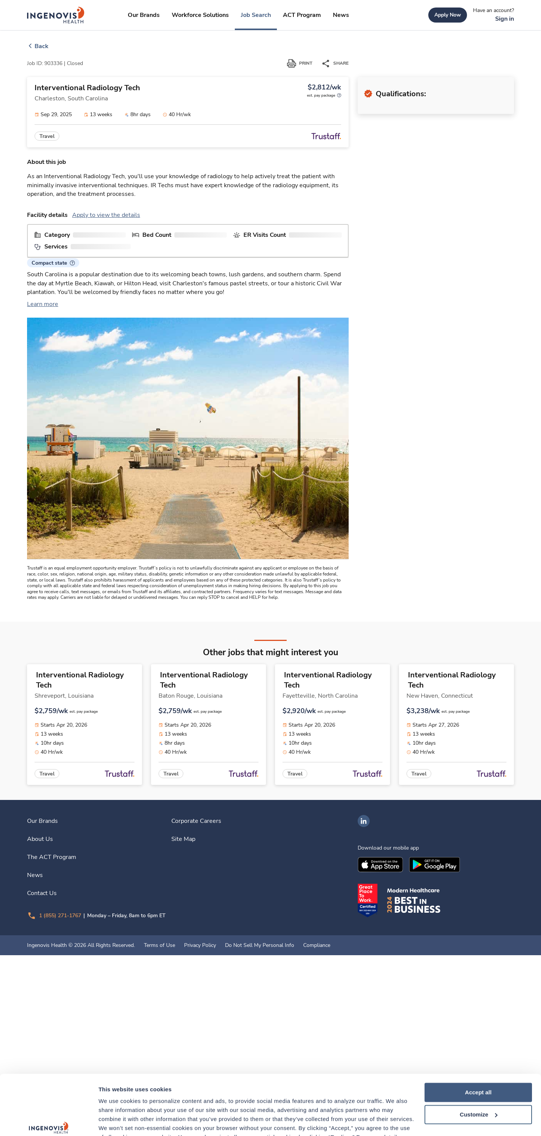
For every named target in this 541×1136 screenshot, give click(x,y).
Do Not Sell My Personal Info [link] (259, 1126)
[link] (56, 15)
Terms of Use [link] (159, 1126)
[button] (53, 371)
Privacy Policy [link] (200, 1126)
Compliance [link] (316, 1126)
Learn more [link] (42, 440)
